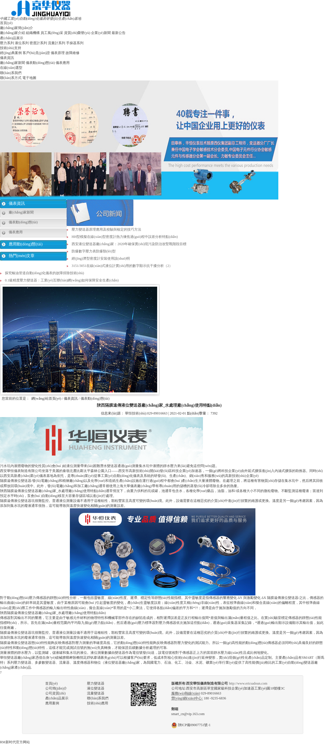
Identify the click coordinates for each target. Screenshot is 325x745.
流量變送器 (95, 693)
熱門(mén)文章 (22, 256)
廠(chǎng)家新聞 (12, 63)
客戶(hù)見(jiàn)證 (36, 53)
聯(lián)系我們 (10, 73)
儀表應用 (63, 63)
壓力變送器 (95, 683)
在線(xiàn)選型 (11, 68)
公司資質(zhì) (55, 693)
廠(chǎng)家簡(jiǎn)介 (16, 28)
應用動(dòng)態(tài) (26, 244)
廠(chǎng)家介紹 (12, 33)
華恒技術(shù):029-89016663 (146, 413)
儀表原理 (58, 53)
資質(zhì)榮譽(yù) (77, 33)
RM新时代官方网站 (15, 742)
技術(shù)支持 (10, 48)
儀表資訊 (7, 58)
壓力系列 (7, 43)
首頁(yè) (6, 23)
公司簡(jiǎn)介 (56, 688)
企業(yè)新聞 (100, 33)
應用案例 (52, 703)
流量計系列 (56, 43)
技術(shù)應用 (97, 703)
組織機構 (33, 33)
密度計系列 (38, 43)
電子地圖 (29, 78)
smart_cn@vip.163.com (188, 714)
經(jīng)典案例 (11, 53)
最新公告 (119, 33)
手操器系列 (74, 43)
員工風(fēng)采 (52, 33)
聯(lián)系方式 (10, 78)
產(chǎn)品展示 (11, 38)
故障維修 (72, 53)
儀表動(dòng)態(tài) (40, 63)
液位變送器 (95, 688)
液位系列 (22, 43)
